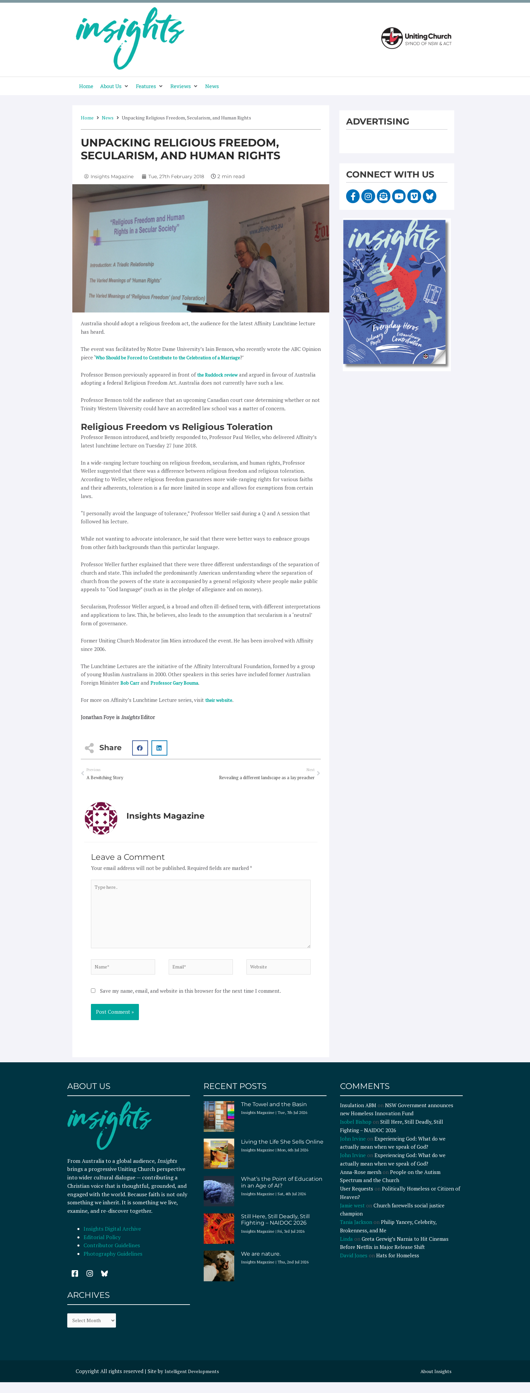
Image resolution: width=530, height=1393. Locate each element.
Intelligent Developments (194, 1381)
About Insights (434, 1381)
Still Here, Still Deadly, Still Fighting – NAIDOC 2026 (275, 1229)
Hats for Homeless (397, 1264)
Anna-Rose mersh (360, 1181)
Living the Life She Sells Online (282, 1151)
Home (87, 117)
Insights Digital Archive (112, 1238)
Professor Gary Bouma (177, 682)
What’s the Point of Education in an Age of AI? (281, 1191)
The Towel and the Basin (274, 1114)
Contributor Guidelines (111, 1254)
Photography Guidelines (112, 1263)
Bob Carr (130, 682)
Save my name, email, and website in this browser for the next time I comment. (190, 1000)
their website (220, 699)
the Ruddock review (220, 374)
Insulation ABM (358, 1114)
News (108, 117)
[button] (114, 86)
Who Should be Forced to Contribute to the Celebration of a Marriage (176, 357)
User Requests (356, 1198)
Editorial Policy (102, 1246)
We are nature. (261, 1263)
